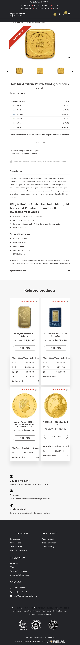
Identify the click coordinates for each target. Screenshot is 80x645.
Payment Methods (18, 571)
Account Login (48, 539)
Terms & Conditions (18, 550)
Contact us (15, 539)
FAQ (12, 567)
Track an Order (49, 543)
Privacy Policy (16, 546)
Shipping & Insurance (19, 575)
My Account (15, 543)
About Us (14, 563)
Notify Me (40, 142)
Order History (48, 546)
